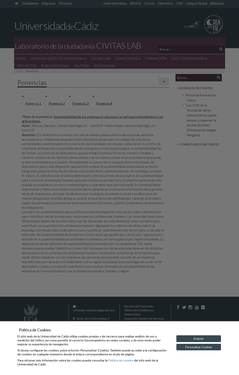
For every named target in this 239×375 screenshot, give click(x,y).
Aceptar (199, 338)
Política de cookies (120, 360)
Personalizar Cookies (198, 347)
